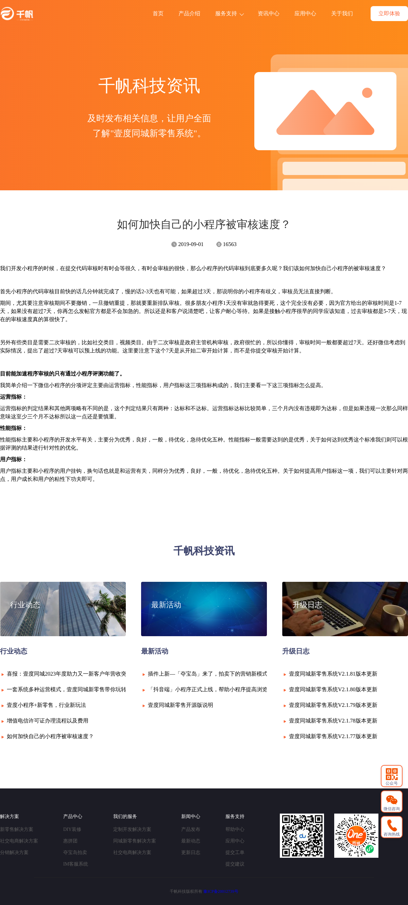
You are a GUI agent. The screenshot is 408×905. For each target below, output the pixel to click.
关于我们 (342, 13)
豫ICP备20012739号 (220, 891)
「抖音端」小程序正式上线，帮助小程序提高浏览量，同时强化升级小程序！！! (244, 689)
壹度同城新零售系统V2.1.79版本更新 (333, 705)
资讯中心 (268, 13)
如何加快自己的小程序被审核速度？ (50, 736)
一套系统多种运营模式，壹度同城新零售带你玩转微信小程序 (80, 689)
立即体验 (389, 13)
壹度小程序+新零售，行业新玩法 (46, 705)
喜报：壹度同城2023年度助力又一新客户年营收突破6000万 (77, 674)
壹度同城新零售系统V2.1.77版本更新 (333, 736)
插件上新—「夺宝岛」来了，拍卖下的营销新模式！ (210, 674)
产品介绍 (189, 13)
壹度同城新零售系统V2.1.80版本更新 (333, 689)
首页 (158, 13)
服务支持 (229, 13)
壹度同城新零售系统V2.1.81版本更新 (333, 674)
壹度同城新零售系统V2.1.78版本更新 (333, 721)
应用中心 (305, 13)
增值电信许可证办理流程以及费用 (47, 721)
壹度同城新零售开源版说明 (180, 705)
